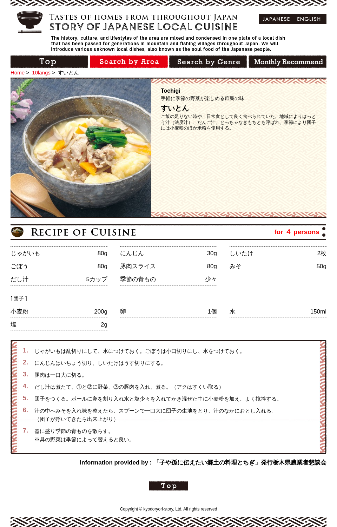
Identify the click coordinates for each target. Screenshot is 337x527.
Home (18, 72)
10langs (41, 72)
